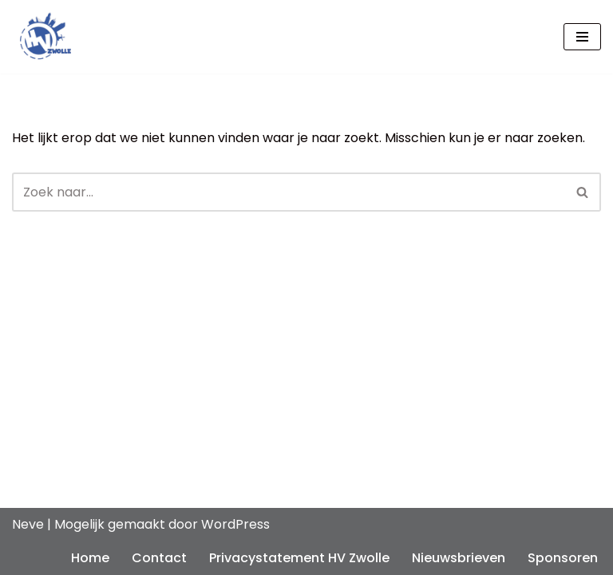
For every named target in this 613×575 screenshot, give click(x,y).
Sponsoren (563, 558)
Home (90, 558)
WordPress (235, 524)
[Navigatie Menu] (582, 36)
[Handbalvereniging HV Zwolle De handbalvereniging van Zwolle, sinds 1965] (41, 36)
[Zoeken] (288, 192)
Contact (159, 558)
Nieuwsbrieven (458, 558)
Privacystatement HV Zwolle (299, 558)
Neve (28, 524)
